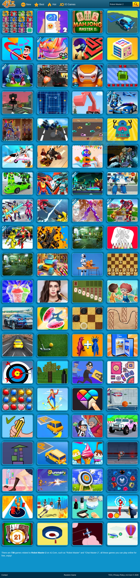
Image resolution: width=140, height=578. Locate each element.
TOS (110, 575)
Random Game (70, 575)
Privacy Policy (119, 575)
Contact (4, 575)
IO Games (67, 4)
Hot (51, 4)
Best (39, 4)
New (26, 4)
